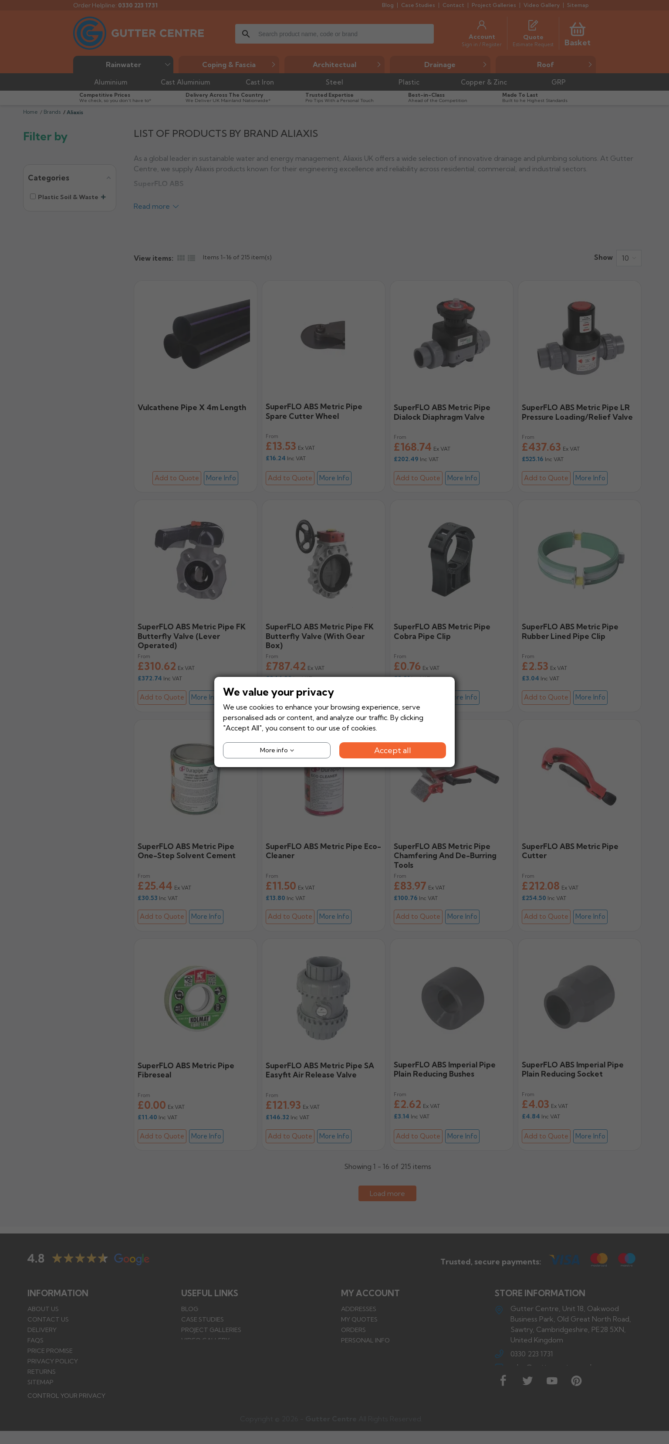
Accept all (392, 750)
